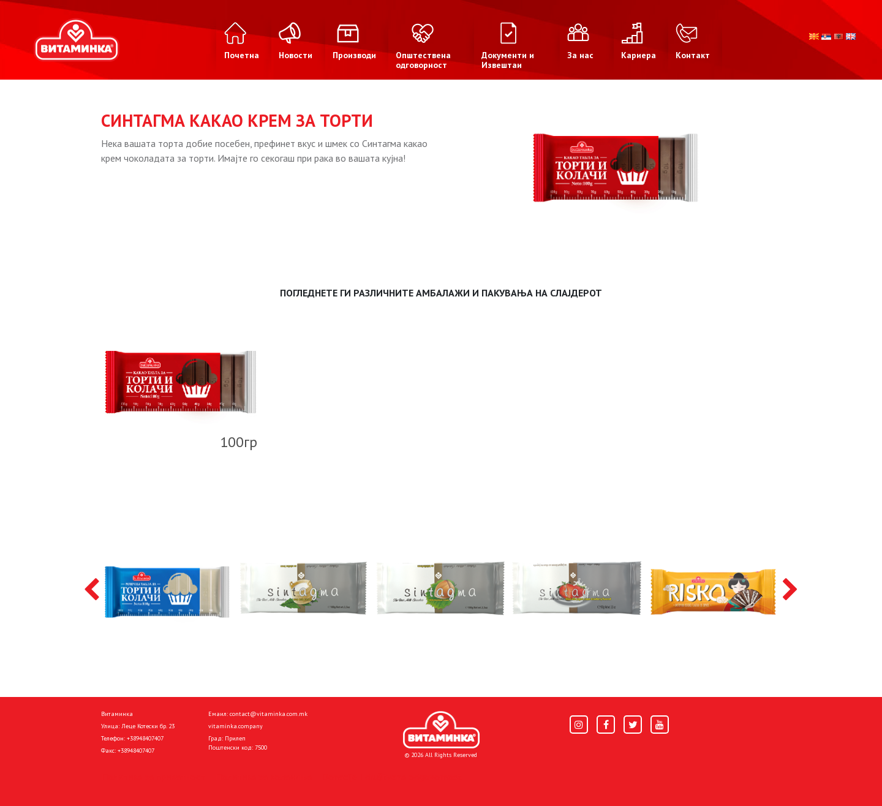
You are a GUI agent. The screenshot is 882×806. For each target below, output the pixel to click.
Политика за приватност (153, 776)
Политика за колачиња (263, 776)
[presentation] (91, 590)
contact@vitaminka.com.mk (268, 714)
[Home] (441, 730)
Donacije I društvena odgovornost (392, 776)
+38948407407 (145, 738)
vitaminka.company (235, 726)
